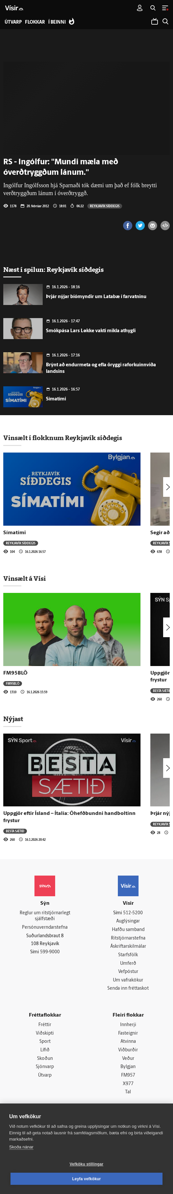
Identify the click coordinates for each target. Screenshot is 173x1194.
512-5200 (133, 913)
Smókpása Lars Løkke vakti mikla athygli (91, 331)
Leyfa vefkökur (86, 1179)
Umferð (128, 963)
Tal (128, 1092)
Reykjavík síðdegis (104, 206)
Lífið (45, 1050)
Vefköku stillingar (86, 1164)
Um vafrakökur (128, 980)
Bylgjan (128, 1066)
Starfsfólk (128, 955)
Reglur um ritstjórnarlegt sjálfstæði (45, 916)
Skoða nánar (21, 1146)
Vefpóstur (128, 971)
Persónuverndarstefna (45, 927)
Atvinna (128, 1041)
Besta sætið (162, 690)
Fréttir (44, 1024)
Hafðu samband (128, 929)
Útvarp (45, 1075)
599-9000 (50, 952)
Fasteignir (128, 1033)
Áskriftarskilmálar (128, 946)
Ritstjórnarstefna (128, 938)
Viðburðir (128, 1050)
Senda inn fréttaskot (128, 988)
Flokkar (35, 22)
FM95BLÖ (15, 673)
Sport (45, 1041)
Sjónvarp (45, 1066)
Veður (128, 1058)
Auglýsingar (128, 921)
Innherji (128, 1024)
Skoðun (45, 1058)
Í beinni (57, 22)
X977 (128, 1084)
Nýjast (13, 719)
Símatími (56, 399)
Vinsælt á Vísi (24, 578)
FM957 (128, 1075)
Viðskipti (45, 1033)
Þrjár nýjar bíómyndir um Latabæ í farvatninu (96, 296)
